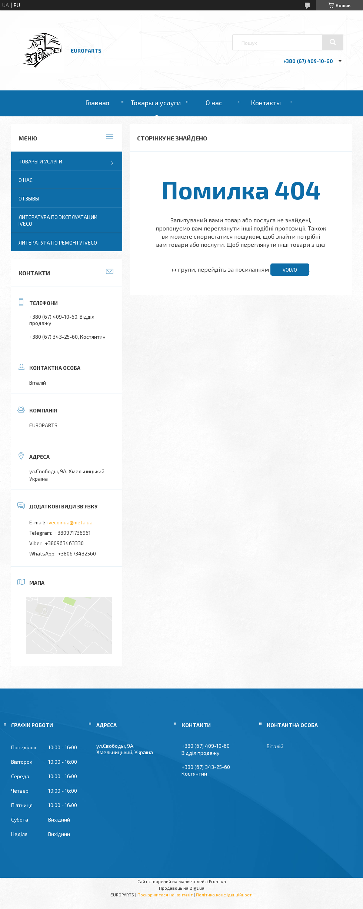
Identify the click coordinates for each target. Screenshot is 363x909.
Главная (97, 103)
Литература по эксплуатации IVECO (58, 220)
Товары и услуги (156, 103)
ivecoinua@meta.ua (70, 522)
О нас (214, 103)
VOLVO (290, 270)
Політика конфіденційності (224, 894)
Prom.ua (217, 881)
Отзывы (29, 198)
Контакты (266, 103)
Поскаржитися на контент (165, 894)
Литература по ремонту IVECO (58, 242)
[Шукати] (332, 42)
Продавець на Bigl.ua (181, 887)
